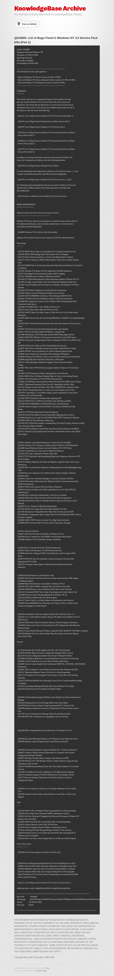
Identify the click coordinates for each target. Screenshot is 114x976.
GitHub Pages (41, 971)
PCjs (47, 968)
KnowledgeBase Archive (50, 8)
